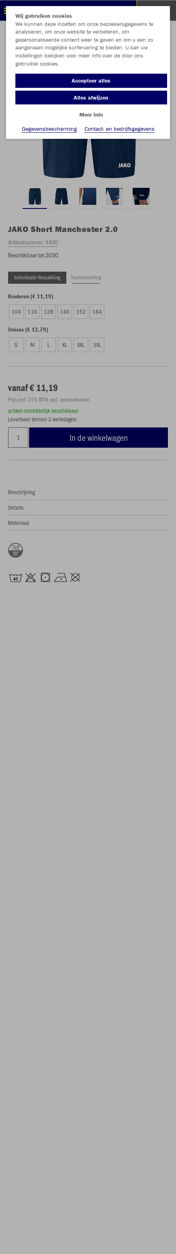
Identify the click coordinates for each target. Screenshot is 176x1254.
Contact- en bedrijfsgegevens (120, 128)
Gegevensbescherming (49, 128)
